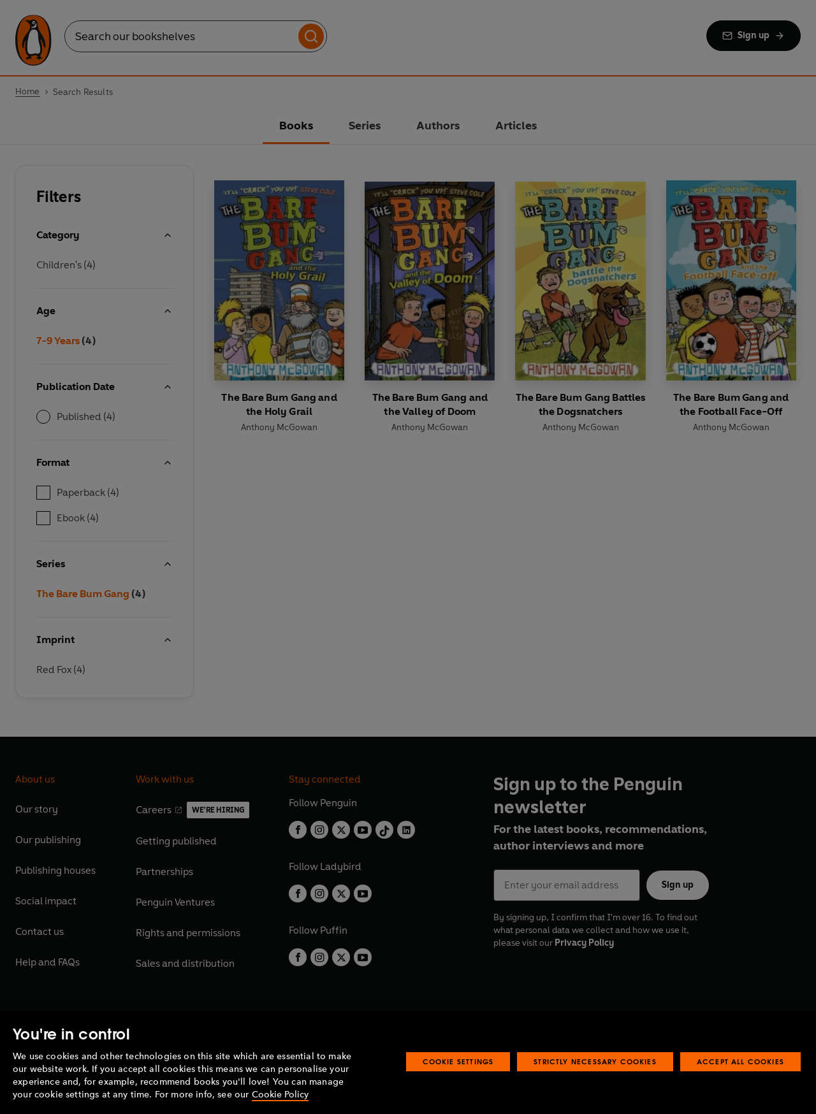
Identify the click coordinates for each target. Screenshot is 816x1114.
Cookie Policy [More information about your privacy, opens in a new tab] (280, 1094)
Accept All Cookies (740, 1061)
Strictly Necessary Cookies (595, 1061)
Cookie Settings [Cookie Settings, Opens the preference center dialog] (458, 1061)
